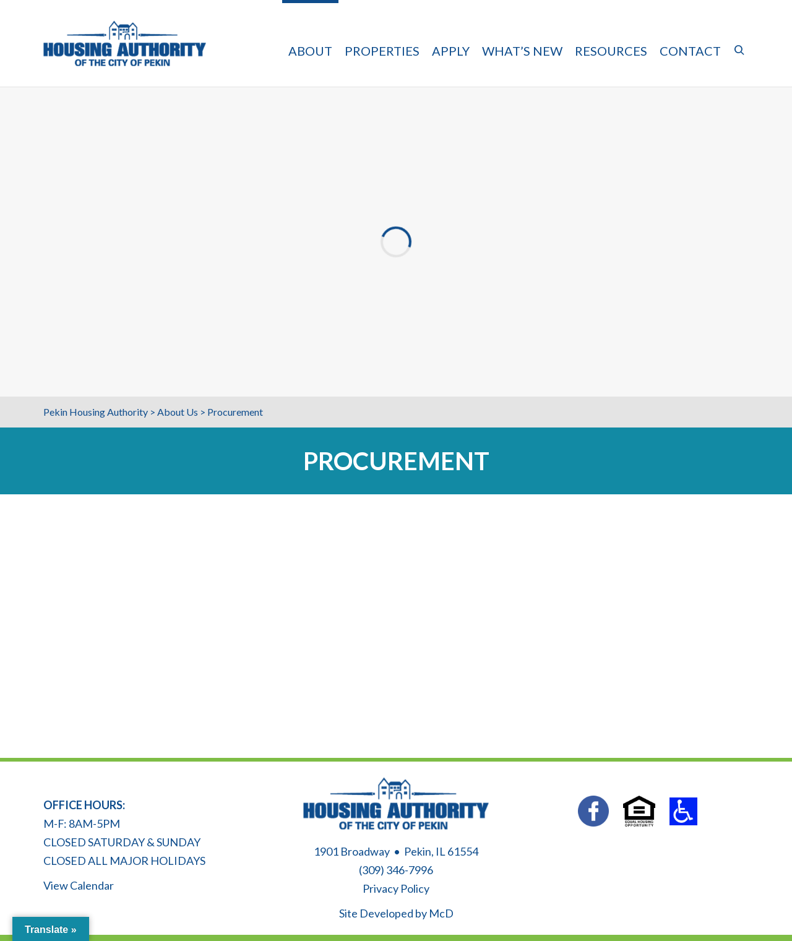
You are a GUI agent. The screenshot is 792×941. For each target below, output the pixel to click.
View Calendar (78, 885)
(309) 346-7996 (396, 870)
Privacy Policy (396, 888)
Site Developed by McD (396, 913)
